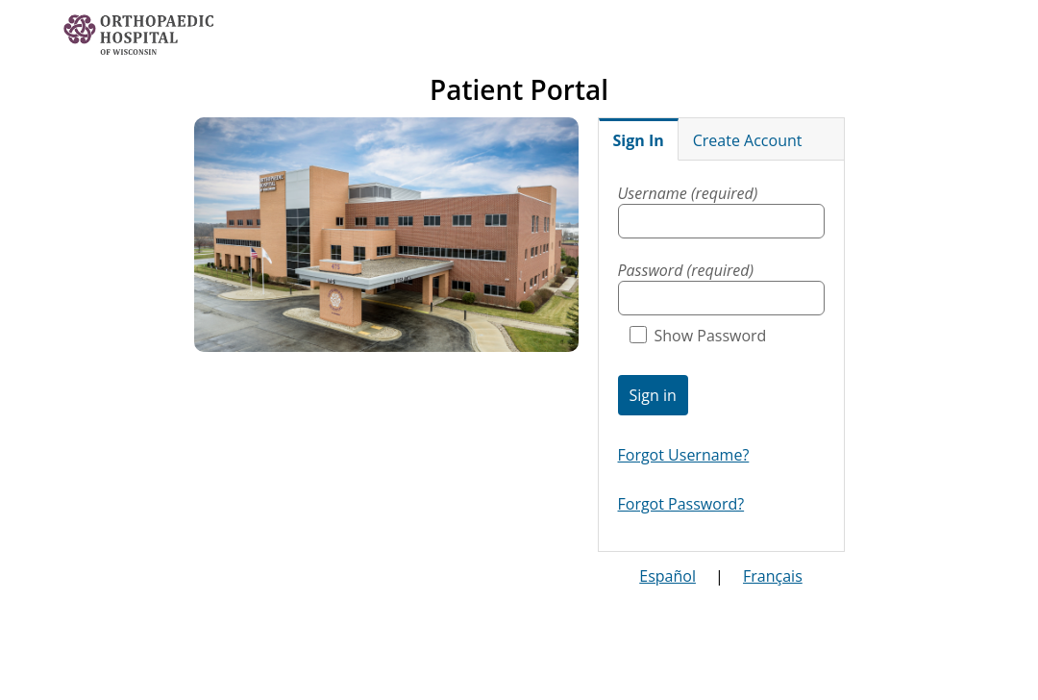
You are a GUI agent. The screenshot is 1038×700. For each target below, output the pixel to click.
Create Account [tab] (748, 140)
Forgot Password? (681, 503)
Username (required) (688, 193)
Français (773, 576)
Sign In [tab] (638, 140)
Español (667, 576)
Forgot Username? (684, 454)
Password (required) (686, 270)
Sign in (653, 395)
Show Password (698, 335)
